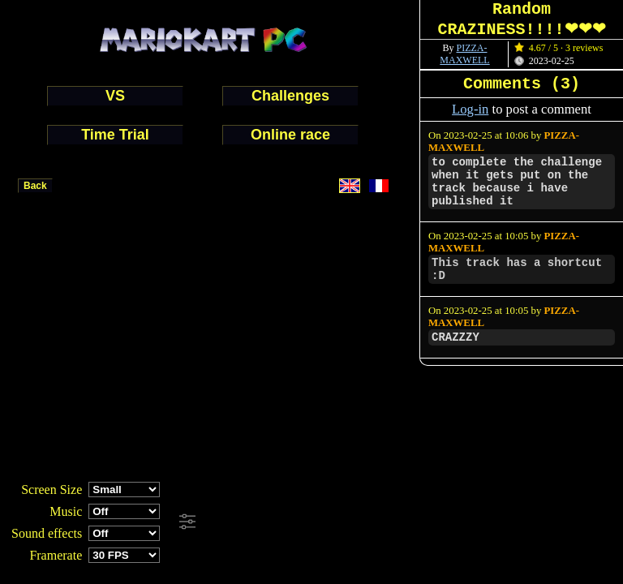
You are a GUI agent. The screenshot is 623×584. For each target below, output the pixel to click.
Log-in (470, 109)
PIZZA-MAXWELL (464, 54)
